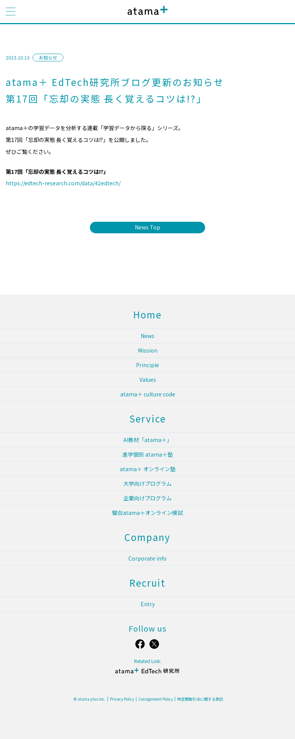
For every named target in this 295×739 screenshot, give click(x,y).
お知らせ (48, 57)
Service (147, 418)
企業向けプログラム (147, 498)
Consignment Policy (155, 699)
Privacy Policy (122, 699)
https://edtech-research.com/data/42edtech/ (63, 183)
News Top (147, 227)
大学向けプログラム (147, 483)
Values (147, 379)
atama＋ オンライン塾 (148, 469)
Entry (148, 604)
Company (147, 537)
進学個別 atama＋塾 (148, 454)
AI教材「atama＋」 (147, 440)
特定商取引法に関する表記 (200, 699)
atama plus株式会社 (145, 16)
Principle (147, 365)
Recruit (147, 582)
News (147, 336)
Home (147, 314)
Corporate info (147, 558)
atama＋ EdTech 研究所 (147, 674)
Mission (147, 350)
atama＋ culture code (147, 394)
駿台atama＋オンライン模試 (147, 512)
